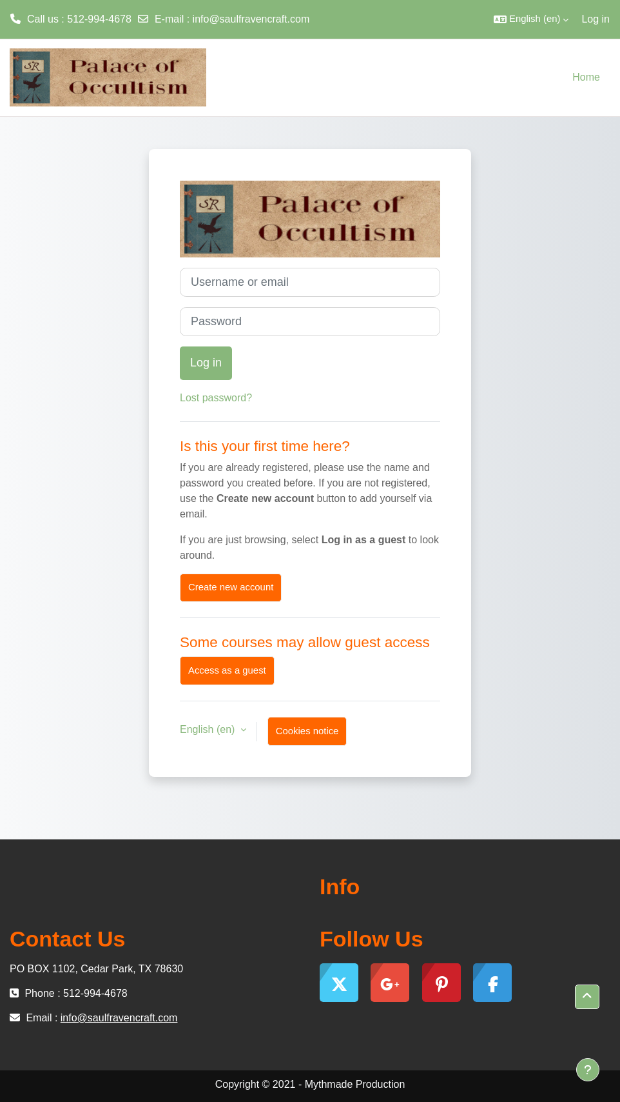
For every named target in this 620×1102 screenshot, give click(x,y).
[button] (531, 19)
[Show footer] (587, 1069)
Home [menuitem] (586, 77)
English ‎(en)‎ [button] (209, 729)
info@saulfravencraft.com (251, 19)
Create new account (230, 587)
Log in (595, 19)
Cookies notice (307, 731)
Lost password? (216, 397)
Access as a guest (227, 670)
